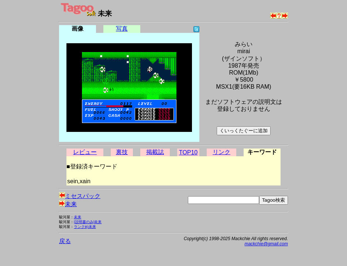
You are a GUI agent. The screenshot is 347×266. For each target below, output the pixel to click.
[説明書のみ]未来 (88, 222)
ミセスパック (79, 196)
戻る (65, 241)
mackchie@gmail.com (266, 243)
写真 (122, 28)
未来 (68, 204)
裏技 (122, 152)
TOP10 (188, 152)
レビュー (85, 152)
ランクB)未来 (85, 227)
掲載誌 (155, 152)
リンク (221, 152)
